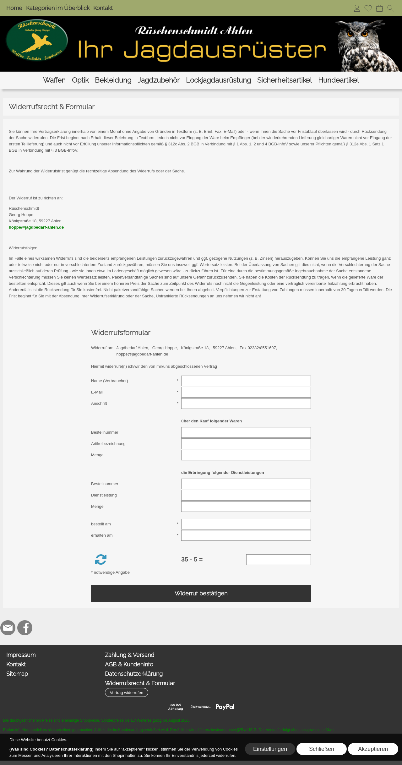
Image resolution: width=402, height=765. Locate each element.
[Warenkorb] (379, 8)
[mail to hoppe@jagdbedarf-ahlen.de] (8, 628)
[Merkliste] (368, 8)
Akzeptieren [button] (373, 749)
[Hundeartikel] (338, 80)
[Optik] (80, 80)
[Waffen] (54, 80)
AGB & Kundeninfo (129, 664)
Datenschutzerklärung (134, 673)
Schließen (321, 749)
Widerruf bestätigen (201, 593)
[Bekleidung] (113, 80)
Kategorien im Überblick (58, 8)
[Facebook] (25, 628)
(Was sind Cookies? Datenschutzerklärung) (51, 749)
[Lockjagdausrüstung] (218, 80)
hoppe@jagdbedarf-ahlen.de (36, 227)
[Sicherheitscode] (278, 559)
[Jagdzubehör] (158, 80)
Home (14, 8)
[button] (391, 8)
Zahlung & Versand (129, 655)
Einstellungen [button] (270, 749)
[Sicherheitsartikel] (284, 80)
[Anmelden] (357, 8)
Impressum (20, 655)
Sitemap (17, 673)
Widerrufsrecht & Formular (140, 683)
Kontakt (103, 8)
